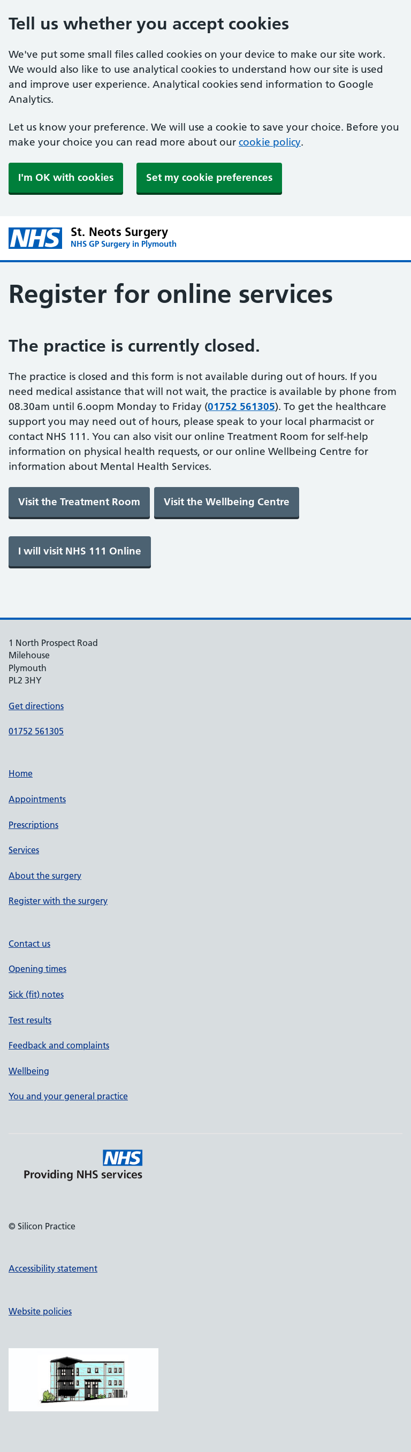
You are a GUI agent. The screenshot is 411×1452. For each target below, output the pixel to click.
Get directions (36, 706)
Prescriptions (33, 824)
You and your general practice (68, 1096)
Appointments (37, 799)
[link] (79, 502)
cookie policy (270, 142)
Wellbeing (29, 1071)
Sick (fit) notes (36, 994)
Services (24, 850)
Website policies (40, 1311)
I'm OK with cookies (65, 177)
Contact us (29, 943)
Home (21, 773)
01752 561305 (36, 731)
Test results (30, 1020)
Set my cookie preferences (209, 177)
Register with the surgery (58, 900)
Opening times (37, 968)
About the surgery (45, 875)
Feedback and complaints (59, 1045)
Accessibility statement (53, 1268)
